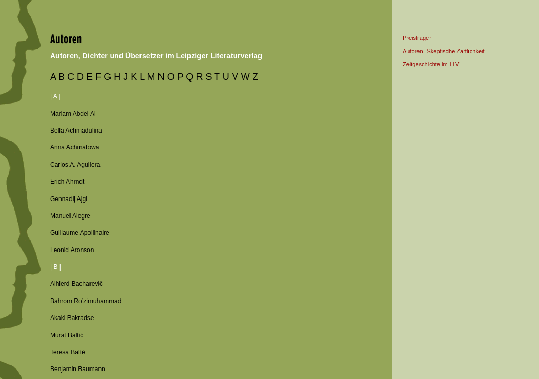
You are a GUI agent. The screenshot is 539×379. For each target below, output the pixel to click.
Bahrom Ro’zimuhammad (85, 301)
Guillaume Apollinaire (79, 232)
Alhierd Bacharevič (76, 283)
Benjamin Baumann (77, 369)
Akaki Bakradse (72, 318)
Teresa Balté (67, 352)
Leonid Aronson (72, 250)
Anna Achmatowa (74, 147)
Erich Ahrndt (67, 181)
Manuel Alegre (70, 216)
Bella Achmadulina (76, 130)
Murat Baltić (66, 335)
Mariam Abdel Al (73, 113)
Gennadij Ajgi (68, 199)
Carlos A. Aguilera (75, 164)
